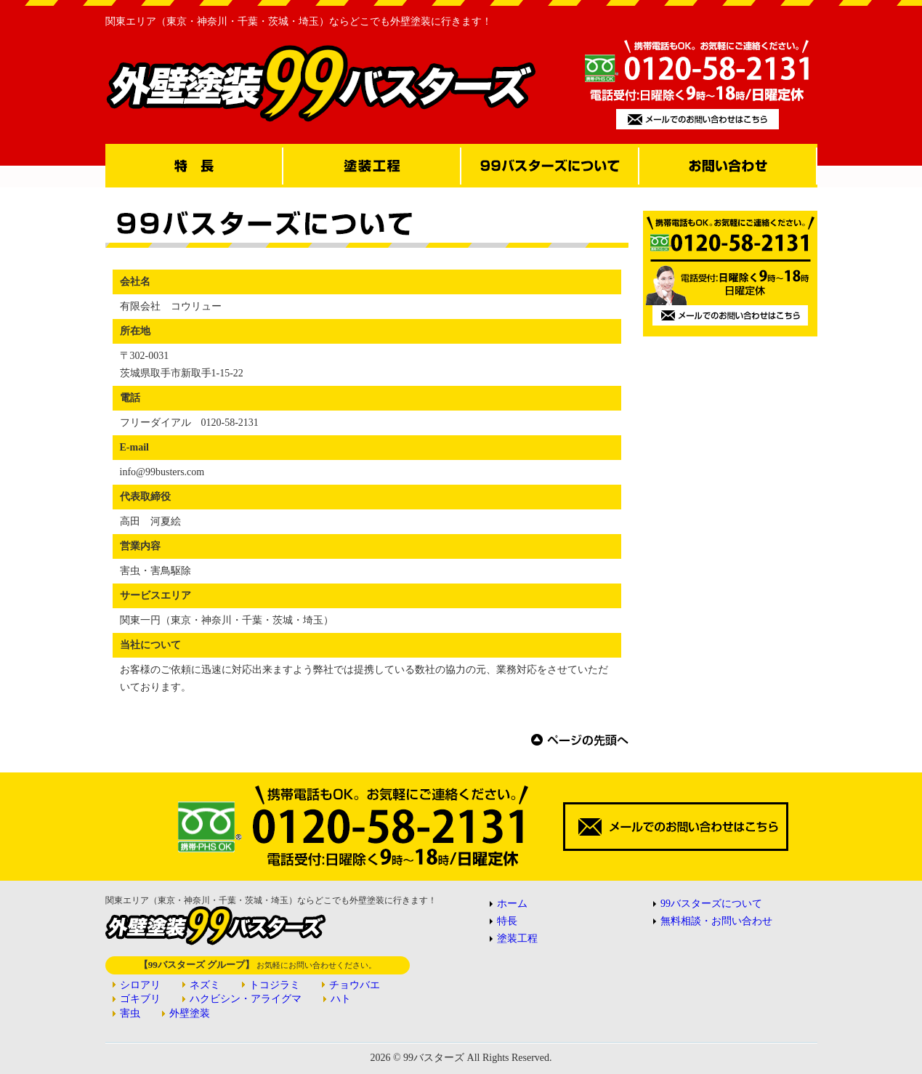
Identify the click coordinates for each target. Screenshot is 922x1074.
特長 (507, 921)
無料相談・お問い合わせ (716, 921)
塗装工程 (517, 938)
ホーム (512, 903)
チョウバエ (354, 985)
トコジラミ (274, 985)
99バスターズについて (711, 903)
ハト (341, 998)
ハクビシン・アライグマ (246, 998)
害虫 (130, 1013)
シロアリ (140, 985)
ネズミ (205, 985)
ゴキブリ (140, 998)
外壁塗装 (189, 1013)
